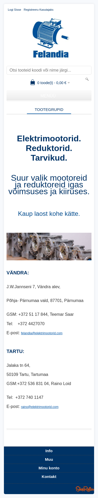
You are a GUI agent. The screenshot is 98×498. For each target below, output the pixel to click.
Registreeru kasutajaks (39, 9)
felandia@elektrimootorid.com (41, 333)
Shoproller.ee (85, 488)
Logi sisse (14, 9)
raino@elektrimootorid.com (40, 407)
